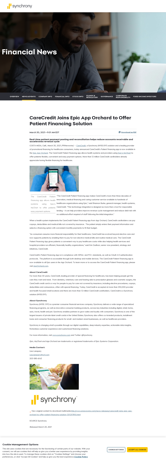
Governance (107, 98)
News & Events (29, 98)
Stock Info (77, 98)
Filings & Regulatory (92, 98)
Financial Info (62, 98)
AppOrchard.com (40, 267)
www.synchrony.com (61, 336)
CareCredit (81, 147)
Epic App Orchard (40, 154)
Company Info (45, 98)
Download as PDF (127, 133)
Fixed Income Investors (144, 98)
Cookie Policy (81, 457)
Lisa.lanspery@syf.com (39, 356)
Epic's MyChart (124, 154)
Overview (14, 98)
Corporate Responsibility (123, 98)
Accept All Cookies (137, 450)
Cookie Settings (116, 450)
